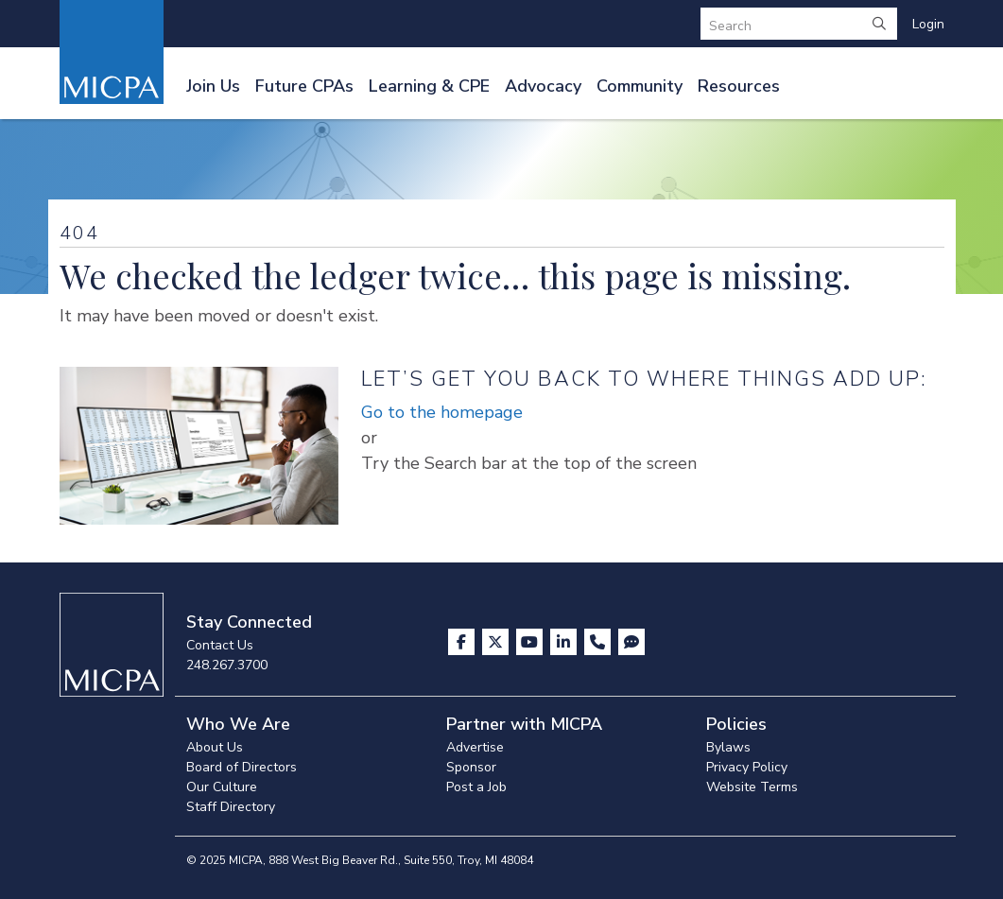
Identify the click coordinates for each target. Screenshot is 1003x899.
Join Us (213, 86)
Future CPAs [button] (304, 86)
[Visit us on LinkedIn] (565, 642)
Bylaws (728, 747)
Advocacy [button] (543, 86)
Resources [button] (739, 86)
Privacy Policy (746, 767)
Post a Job (476, 787)
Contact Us (219, 645)
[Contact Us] (599, 642)
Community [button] (640, 86)
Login (928, 24)
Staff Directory (230, 807)
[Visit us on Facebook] (463, 642)
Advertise (475, 747)
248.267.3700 (227, 665)
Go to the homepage (442, 412)
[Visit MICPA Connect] (631, 642)
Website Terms (752, 787)
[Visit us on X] (497, 642)
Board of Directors (241, 767)
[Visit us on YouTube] (531, 642)
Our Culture (221, 787)
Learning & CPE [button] (429, 86)
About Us (214, 747)
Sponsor (471, 767)
